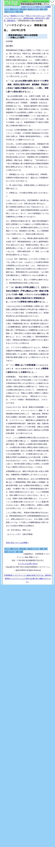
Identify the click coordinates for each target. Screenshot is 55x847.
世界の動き (23, 9)
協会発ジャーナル (33, 9)
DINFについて (40, 7)
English (23, 7)
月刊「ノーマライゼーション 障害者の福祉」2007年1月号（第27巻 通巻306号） (27, 18)
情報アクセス (14, 9)
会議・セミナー (10, 12)
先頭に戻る (10, 543)
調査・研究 (43, 9)
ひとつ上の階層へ (22, 543)
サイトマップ (31, 7)
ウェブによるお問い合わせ (28, 564)
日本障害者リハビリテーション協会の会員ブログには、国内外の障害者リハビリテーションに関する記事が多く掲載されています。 (28, 578)
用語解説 (48, 7)
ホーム (7, 9)
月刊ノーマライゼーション (35, 16)
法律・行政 (19, 12)
